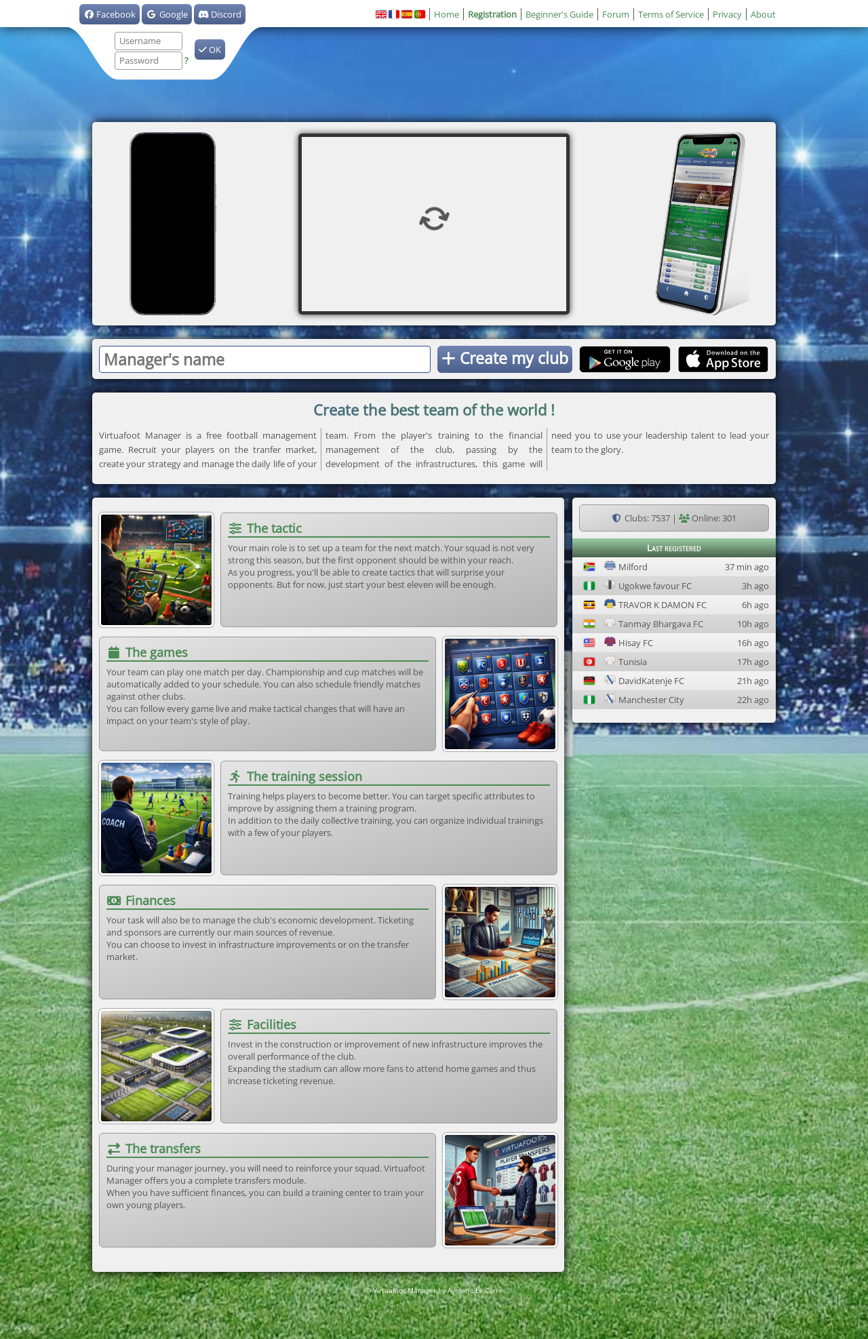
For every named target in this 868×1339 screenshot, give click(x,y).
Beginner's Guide (559, 14)
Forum (615, 14)
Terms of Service (671, 14)
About (763, 14)
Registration (492, 14)
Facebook (109, 14)
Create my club (504, 358)
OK (210, 49)
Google (166, 14)
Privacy (727, 14)
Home (446, 14)
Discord (219, 14)
